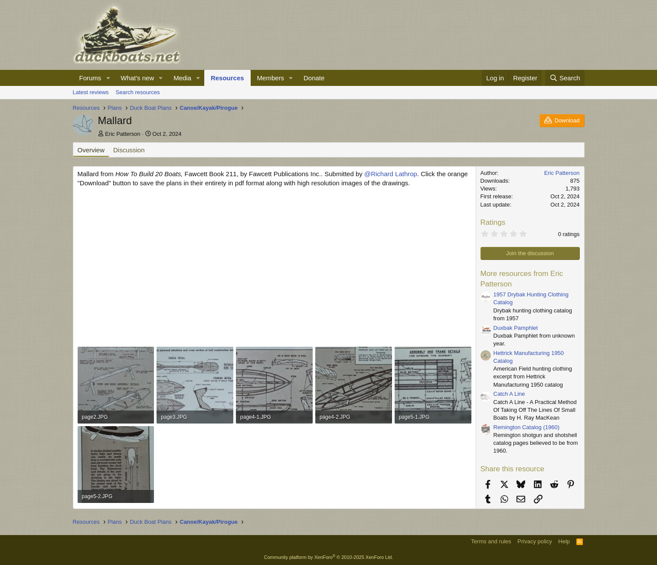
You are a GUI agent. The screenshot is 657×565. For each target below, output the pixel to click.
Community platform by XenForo (328, 557)
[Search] (565, 78)
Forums (90, 78)
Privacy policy (534, 541)
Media (182, 78)
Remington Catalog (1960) (526, 427)
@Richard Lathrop (390, 173)
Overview (91, 150)
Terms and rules (491, 541)
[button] (108, 78)
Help (564, 541)
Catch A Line (509, 394)
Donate (314, 78)
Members (270, 78)
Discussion (129, 150)
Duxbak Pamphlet (516, 328)
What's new (137, 78)
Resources (227, 78)
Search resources (138, 92)
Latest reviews (91, 92)
